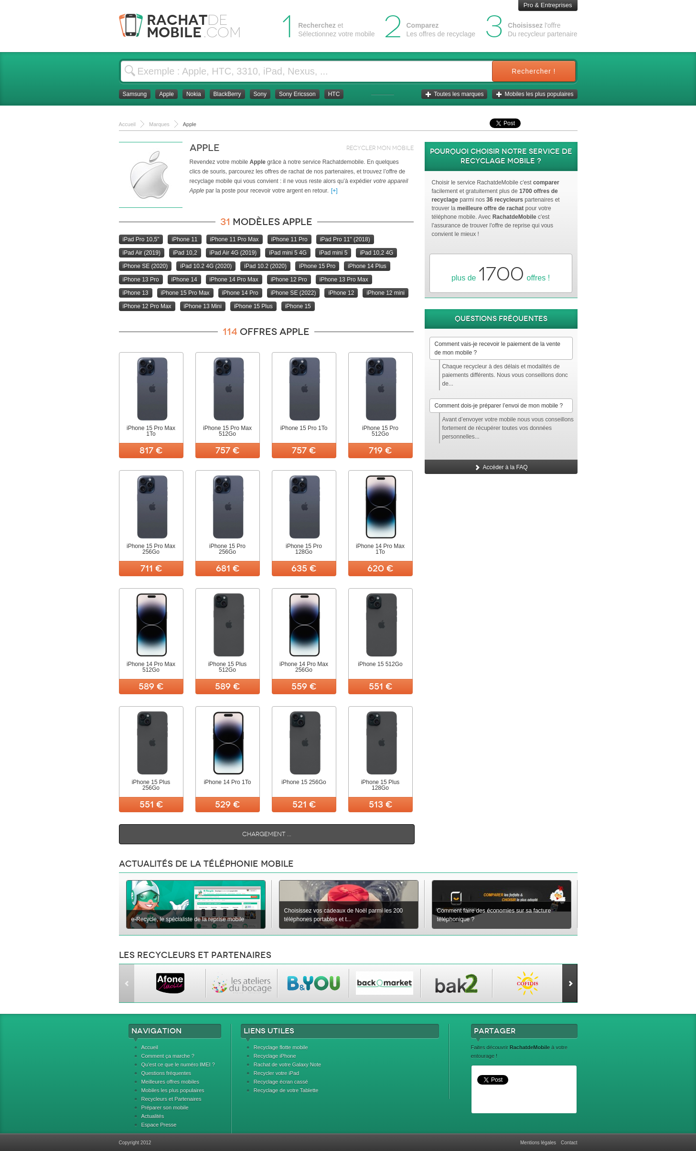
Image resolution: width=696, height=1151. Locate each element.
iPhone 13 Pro (141, 279)
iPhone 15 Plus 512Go (227, 667)
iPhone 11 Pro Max (234, 239)
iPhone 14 (184, 279)
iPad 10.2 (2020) (265, 266)
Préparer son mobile (165, 1107)
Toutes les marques (454, 94)
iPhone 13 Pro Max (344, 279)
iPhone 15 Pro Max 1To (151, 431)
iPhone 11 (184, 239)
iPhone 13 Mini (203, 306)
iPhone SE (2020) (145, 266)
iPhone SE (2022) (293, 293)
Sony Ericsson (297, 94)
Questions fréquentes (166, 1073)
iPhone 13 (136, 293)
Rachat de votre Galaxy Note (287, 1064)
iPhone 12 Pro (289, 279)
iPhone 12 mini (385, 293)
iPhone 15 (298, 306)
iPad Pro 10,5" (141, 239)
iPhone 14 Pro (240, 293)
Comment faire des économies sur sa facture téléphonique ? (494, 915)
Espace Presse (159, 1125)
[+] (334, 190)
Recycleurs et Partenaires (171, 1099)
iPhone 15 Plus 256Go (151, 785)
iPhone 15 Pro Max (185, 293)
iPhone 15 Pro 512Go (380, 431)
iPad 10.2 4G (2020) (206, 266)
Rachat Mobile (187, 26)
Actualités (152, 1116)
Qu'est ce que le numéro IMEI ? (178, 1064)
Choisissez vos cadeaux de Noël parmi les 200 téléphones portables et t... (343, 915)
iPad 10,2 (185, 252)
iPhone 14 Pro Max (234, 279)
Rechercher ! (534, 71)
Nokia (193, 94)
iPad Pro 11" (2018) (345, 239)
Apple (166, 94)
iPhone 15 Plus (253, 306)
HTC (334, 94)
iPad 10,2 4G (376, 252)
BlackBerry (227, 94)
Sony (260, 94)
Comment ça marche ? (167, 1056)
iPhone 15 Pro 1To (304, 428)
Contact (569, 1142)
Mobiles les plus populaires (534, 94)
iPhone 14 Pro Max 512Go (151, 667)
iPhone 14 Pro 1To (227, 782)
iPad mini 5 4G (288, 252)
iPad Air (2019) (142, 252)
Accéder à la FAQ (500, 467)
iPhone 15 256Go (303, 782)
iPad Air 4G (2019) (233, 252)
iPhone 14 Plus (367, 266)
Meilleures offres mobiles (170, 1082)
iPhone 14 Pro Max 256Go (303, 667)
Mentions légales (538, 1142)
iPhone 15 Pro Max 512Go (227, 431)
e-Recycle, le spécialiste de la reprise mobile (188, 919)
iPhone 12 (341, 293)
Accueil (149, 1047)
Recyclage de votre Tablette (286, 1090)
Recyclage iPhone (275, 1056)
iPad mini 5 (333, 252)
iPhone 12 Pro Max (147, 306)
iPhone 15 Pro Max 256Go (151, 549)
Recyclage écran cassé (281, 1082)
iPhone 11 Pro (289, 239)
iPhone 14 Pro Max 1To (380, 549)
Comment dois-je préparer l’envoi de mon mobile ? (499, 405)
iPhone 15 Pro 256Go (227, 549)
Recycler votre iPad (276, 1073)
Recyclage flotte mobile (281, 1047)
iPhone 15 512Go (380, 664)
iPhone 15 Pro (317, 266)
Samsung (135, 94)
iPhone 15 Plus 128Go (380, 785)
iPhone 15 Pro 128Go (304, 549)
